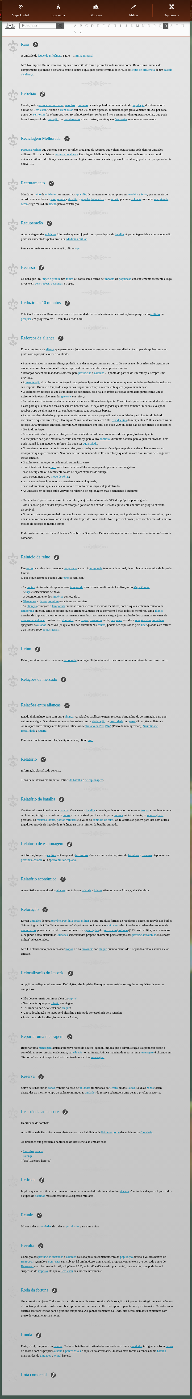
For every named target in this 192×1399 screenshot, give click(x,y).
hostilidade (116, 721)
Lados (131, 1087)
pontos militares (66, 819)
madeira (133, 194)
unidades (50, 194)
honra (51, 819)
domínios (67, 620)
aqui (77, 248)
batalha (119, 234)
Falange (28, 1156)
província (27, 860)
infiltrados (81, 855)
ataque (103, 949)
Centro (113, 1087)
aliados (41, 625)
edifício (155, 314)
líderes (98, 890)
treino (37, 194)
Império (46, 279)
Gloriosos (95, 10)
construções (42, 283)
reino (29, 568)
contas (31, 587)
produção (52, 119)
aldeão (115, 199)
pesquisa (26, 319)
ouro (53, 467)
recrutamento (72, 119)
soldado (136, 199)
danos (66, 815)
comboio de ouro (103, 819)
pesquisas (57, 283)
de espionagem (94, 780)
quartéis (81, 194)
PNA (108, 726)
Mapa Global (20, 10)
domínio (105, 439)
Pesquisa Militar (31, 149)
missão (55, 1003)
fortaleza (133, 855)
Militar (133, 10)
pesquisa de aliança (66, 154)
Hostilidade (28, 730)
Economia (58, 10)
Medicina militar (76, 239)
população (138, 105)
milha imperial (84, 55)
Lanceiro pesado (33, 1151)
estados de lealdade (33, 620)
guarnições (92, 930)
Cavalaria (146, 1132)
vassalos (70, 105)
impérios (58, 596)
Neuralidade (150, 726)
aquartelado (90, 443)
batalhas (40, 1195)
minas (69, 279)
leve (53, 199)
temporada (70, 568)
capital (72, 998)
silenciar (78, 1052)
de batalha (75, 780)
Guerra (42, 730)
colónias (83, 105)
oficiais (86, 890)
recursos (42, 819)
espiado (71, 860)
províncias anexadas (50, 105)
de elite (72, 199)
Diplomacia (171, 10)
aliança (50, 349)
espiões (51, 855)
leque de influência (49, 55)
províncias (84, 373)
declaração (98, 721)
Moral (57, 1355)
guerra (131, 721)
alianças (32, 606)
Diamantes (29, 601)
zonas (51, 1087)
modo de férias (60, 476)
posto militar (58, 860)
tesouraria (96, 620)
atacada (124, 1191)
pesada (61, 199)
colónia (37, 860)
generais (66, 396)
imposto (109, 279)
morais (118, 815)
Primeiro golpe (110, 1132)
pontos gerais (50, 629)
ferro (144, 194)
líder (144, 625)
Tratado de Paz (94, 726)
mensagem (45, 1047)
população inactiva (92, 199)
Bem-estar (39, 109)
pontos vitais (73, 1351)
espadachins (119, 420)
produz (56, 279)
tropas (84, 620)
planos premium (48, 601)
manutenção (32, 382)
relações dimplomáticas (149, 620)
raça (28, 592)
